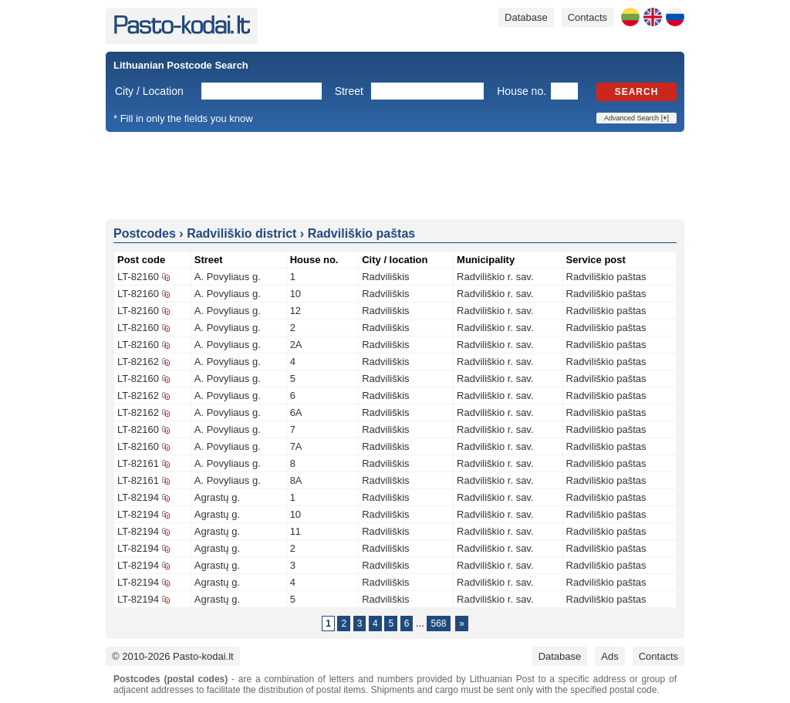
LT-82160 (138, 276)
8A (296, 480)
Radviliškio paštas (606, 276)
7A (296, 446)
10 (295, 293)
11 (295, 531)
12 (295, 310)
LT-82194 (138, 497)
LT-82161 (138, 463)
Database (526, 17)
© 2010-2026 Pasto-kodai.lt (173, 656)
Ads (609, 656)
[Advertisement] (395, 174)
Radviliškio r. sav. (495, 276)
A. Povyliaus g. (227, 276)
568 (438, 623)
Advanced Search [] (636, 118)
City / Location (149, 91)
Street (349, 91)
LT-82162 (138, 361)
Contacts (587, 17)
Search (637, 91)
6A (296, 412)
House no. (521, 91)
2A (296, 344)
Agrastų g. (217, 497)
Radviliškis (385, 276)
